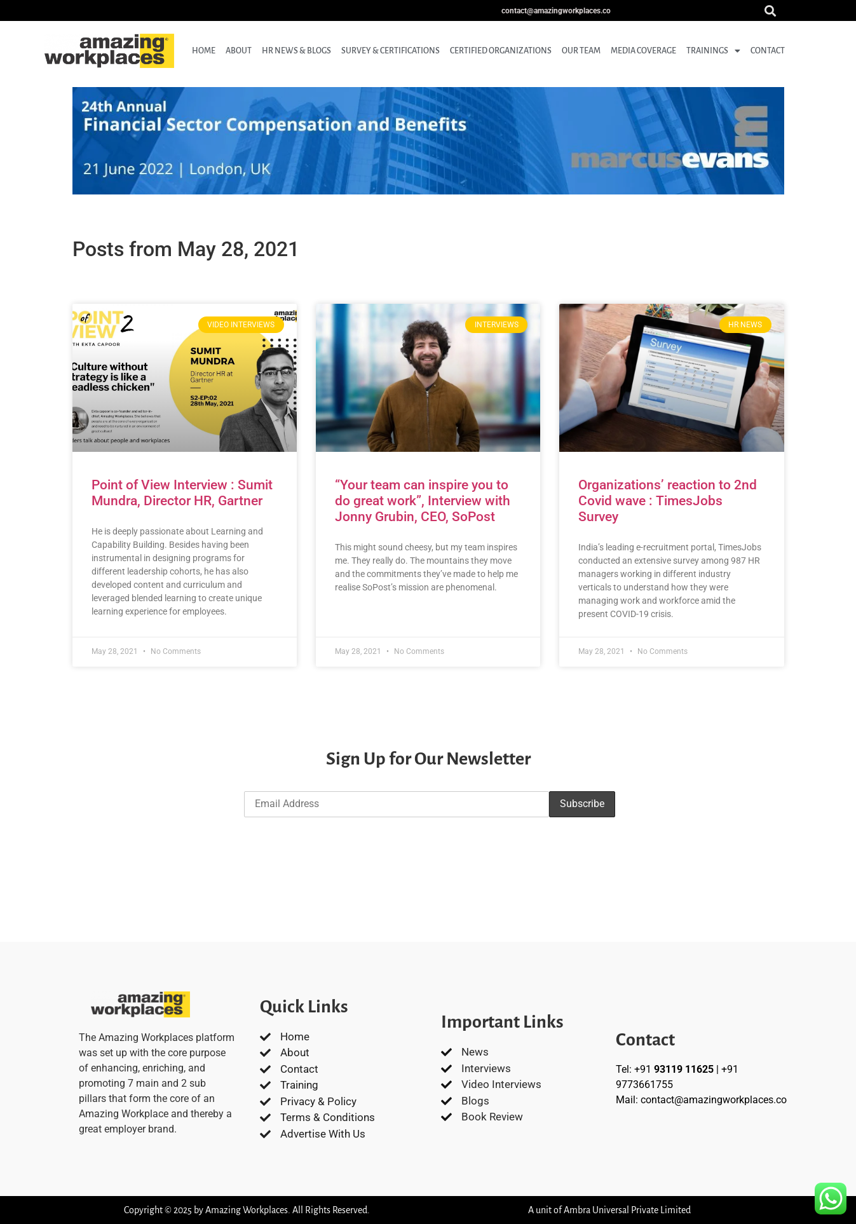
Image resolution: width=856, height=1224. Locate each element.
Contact (768, 50)
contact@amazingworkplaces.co (714, 1100)
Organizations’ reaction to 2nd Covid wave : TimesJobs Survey (667, 500)
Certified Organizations (501, 50)
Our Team (581, 50)
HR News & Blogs (296, 50)
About (239, 50)
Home (203, 50)
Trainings (713, 51)
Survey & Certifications (390, 50)
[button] (769, 10)
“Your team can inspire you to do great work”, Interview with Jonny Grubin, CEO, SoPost (422, 500)
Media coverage (643, 50)
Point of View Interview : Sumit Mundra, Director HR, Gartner (182, 492)
